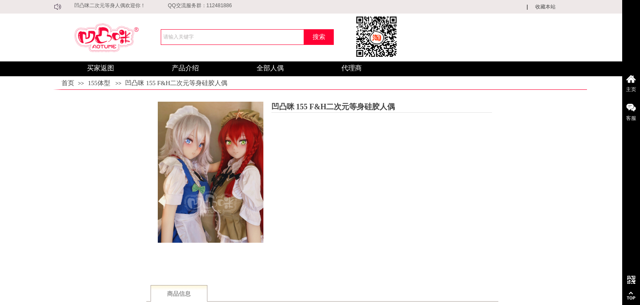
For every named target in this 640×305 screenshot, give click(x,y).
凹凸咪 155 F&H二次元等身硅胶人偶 (176, 83)
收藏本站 (545, 7)
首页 (67, 83)
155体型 (99, 83)
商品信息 (179, 294)
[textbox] (232, 37)
